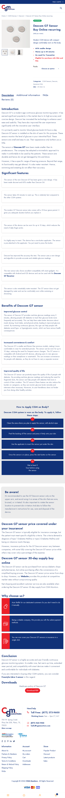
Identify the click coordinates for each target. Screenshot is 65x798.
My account (27, 750)
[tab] (8, 95)
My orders (26, 754)
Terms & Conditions (9, 761)
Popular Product (49, 750)
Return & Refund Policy (10, 764)
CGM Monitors (32, 781)
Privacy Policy (7, 757)
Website (25, 576)
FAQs (45, 95)
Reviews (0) (8, 99)
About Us (5, 750)
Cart (24, 757)
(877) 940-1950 (37, 723)
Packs (35, 67)
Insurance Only (38, 84)
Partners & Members (9, 754)
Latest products (49, 757)
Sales (45, 761)
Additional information (28, 95)
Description (8, 95)
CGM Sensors (46, 81)
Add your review (38, 34)
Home (4, 16)
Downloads (27, 761)
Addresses (26, 764)
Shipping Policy (7, 768)
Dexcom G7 (19, 147)
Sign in (40, 795)
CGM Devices (12, 16)
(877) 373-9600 (51, 712)
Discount (47, 754)
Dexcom (21, 16)
